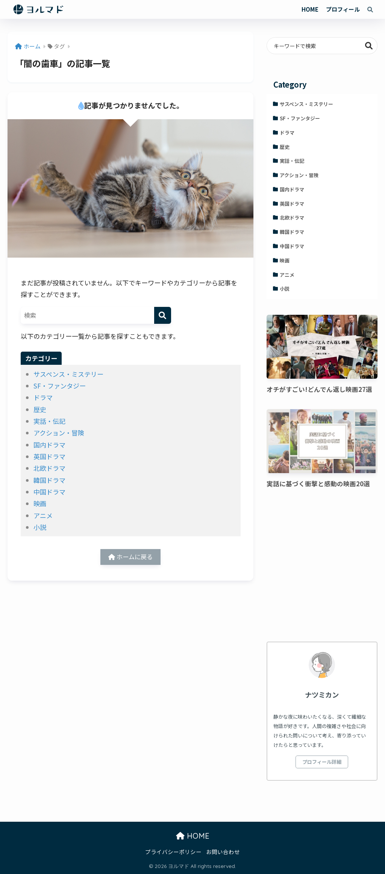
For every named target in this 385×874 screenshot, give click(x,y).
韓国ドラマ (49, 480)
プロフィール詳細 (321, 761)
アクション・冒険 (58, 432)
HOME (310, 9)
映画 (39, 503)
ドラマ (43, 397)
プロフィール (343, 9)
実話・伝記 (49, 421)
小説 (39, 527)
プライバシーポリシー (173, 852)
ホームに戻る (130, 557)
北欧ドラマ (49, 468)
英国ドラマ (49, 456)
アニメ (43, 515)
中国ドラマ (49, 491)
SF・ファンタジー (59, 385)
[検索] (162, 315)
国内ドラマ (49, 444)
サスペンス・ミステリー (68, 374)
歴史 (39, 409)
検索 (369, 45)
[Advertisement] (322, 566)
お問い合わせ (223, 852)
